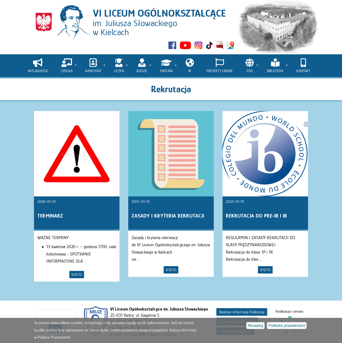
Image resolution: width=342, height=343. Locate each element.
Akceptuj (255, 326)
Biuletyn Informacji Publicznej (241, 312)
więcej (76, 274)
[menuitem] (37, 65)
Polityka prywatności (286, 326)
